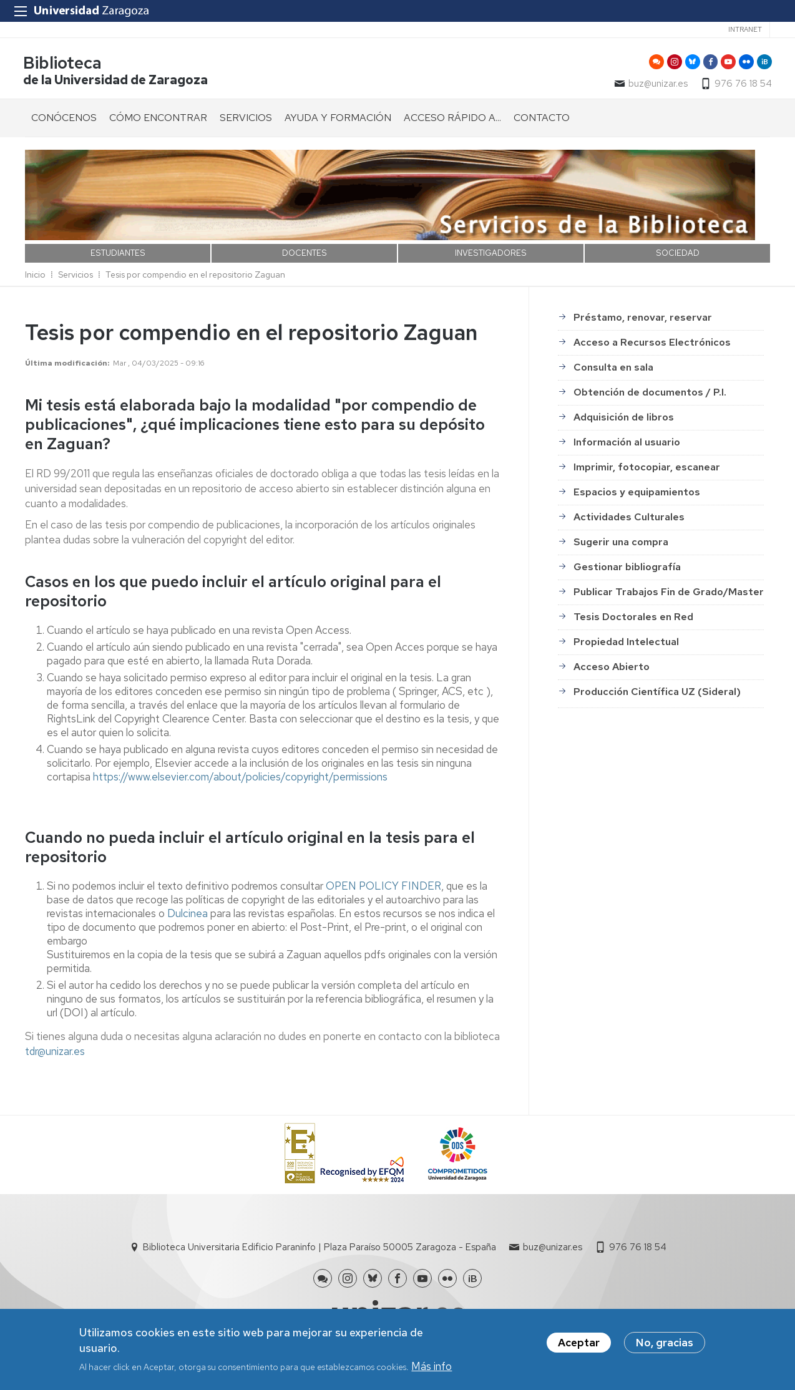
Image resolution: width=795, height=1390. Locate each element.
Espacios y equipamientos (636, 494)
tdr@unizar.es (55, 1053)
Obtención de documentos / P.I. (649, 394)
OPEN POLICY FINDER (383, 888)
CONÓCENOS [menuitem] (64, 119)
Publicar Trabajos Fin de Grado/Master (668, 594)
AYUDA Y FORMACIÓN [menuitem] (338, 119)
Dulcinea (187, 915)
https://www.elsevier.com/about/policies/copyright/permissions (240, 778)
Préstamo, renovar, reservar (642, 319)
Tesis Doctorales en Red (633, 619)
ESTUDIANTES (117, 255)
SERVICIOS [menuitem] (246, 119)
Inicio (35, 276)
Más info (431, 1366)
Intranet (745, 29)
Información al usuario (626, 444)
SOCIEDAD (678, 255)
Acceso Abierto (611, 669)
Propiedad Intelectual (626, 644)
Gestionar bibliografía (627, 569)
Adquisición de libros (623, 419)
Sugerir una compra (620, 544)
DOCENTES (304, 255)
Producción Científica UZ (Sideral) (657, 694)
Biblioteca (64, 64)
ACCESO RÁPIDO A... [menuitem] (452, 119)
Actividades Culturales (629, 519)
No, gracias (664, 1342)
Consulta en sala (613, 369)
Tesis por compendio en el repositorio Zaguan (195, 276)
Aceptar (579, 1342)
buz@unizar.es (656, 85)
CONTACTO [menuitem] (542, 119)
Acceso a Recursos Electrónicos (652, 344)
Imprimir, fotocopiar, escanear (646, 469)
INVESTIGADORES (491, 255)
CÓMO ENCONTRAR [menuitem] (158, 119)
